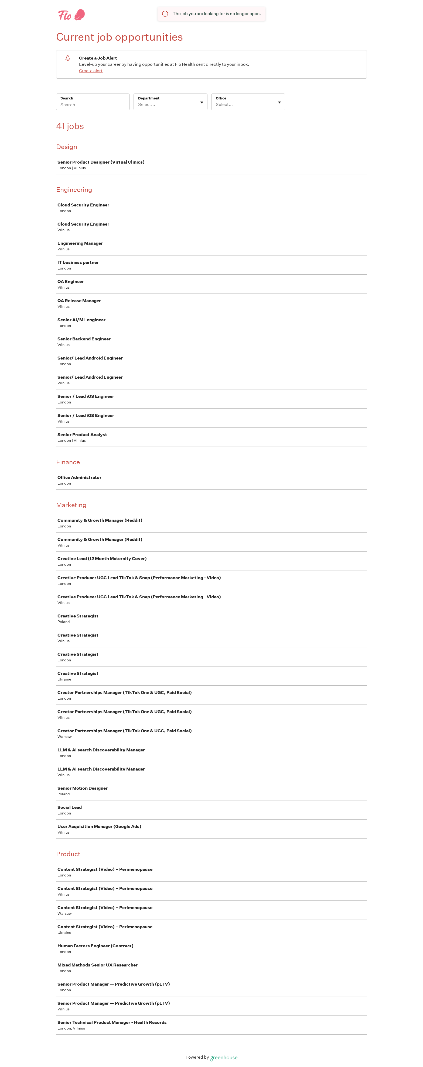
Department (148, 98)
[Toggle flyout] (202, 102)
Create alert (91, 70)
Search (66, 98)
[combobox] (138, 105)
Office (221, 98)
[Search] (92, 105)
